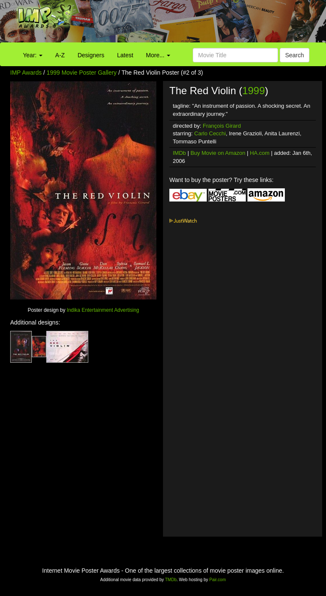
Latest (125, 55)
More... (158, 55)
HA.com (260, 153)
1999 (253, 90)
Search (294, 55)
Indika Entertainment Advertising (103, 310)
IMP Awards (26, 72)
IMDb (179, 153)
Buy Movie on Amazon (218, 153)
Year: (32, 55)
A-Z (60, 55)
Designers (91, 55)
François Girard (222, 126)
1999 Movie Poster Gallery (82, 72)
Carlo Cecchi (210, 133)
